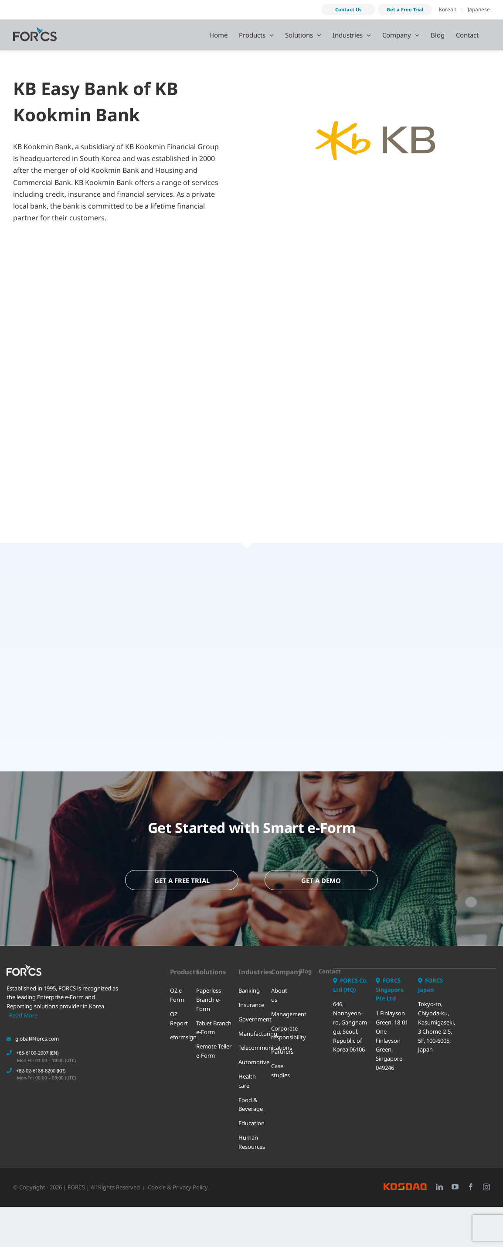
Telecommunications (251, 1041)
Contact (325, 965)
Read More (23, 1009)
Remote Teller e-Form (213, 1044)
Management (281, 1008)
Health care (247, 1074)
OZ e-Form (177, 988)
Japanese (479, 9)
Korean (447, 9)
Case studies (280, 1064)
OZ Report (179, 1012)
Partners (281, 1045)
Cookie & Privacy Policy (178, 1181)
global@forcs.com (33, 1032)
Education (251, 1117)
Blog (305, 965)
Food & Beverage (250, 1098)
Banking (249, 984)
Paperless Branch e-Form (208, 993)
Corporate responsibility (281, 1026)
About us (279, 988)
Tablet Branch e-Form (213, 1021)
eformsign (180, 1031)
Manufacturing (251, 1027)
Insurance (251, 999)
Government (251, 1013)
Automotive (251, 1056)
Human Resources (251, 1135)
